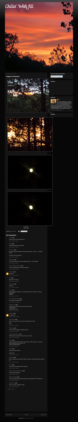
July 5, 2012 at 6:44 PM (14, 354)
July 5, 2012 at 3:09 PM (14, 331)
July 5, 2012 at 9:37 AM (14, 296)
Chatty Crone (12, 382)
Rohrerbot (11, 328)
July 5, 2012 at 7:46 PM (14, 368)
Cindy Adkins (12, 319)
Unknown (11, 271)
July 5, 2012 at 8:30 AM (14, 275)
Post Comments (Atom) (29, 418)
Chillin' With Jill (19, 7)
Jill (59, 99)
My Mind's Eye (12, 304)
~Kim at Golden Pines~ (14, 334)
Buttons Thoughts (13, 376)
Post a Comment (11, 389)
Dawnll (10, 340)
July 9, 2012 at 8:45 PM (14, 386)
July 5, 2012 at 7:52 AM (14, 263)
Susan (10, 243)
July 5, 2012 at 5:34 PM (14, 346)
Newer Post (9, 414)
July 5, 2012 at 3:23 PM (14, 337)
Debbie (10, 348)
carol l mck (11, 249)
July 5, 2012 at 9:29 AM (14, 287)
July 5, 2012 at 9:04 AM (14, 281)
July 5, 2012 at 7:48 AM (14, 247)
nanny (10, 364)
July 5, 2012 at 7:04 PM (14, 362)
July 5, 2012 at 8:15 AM (14, 269)
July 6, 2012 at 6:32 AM (14, 374)
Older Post (43, 414)
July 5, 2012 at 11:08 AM (14, 302)
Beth (10, 277)
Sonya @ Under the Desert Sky (15, 370)
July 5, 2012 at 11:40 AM (14, 316)
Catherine (11, 357)
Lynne (10, 237)
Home (26, 414)
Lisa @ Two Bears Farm (14, 298)
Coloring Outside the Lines (15, 265)
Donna (10, 290)
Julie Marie (11, 259)
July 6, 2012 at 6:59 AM (14, 380)
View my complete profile (56, 110)
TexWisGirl (11, 283)
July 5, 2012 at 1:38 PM (14, 325)
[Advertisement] (26, 401)
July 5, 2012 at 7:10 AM (14, 241)
